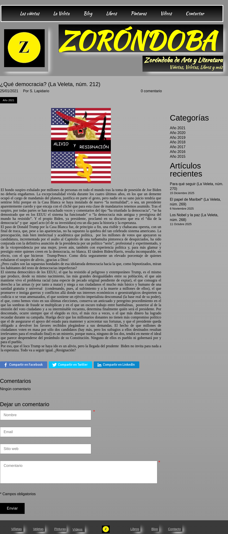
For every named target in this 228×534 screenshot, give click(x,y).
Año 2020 (178, 133)
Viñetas (16, 529)
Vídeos (78, 529)
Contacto (174, 529)
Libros (134, 529)
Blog (154, 529)
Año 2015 (178, 156)
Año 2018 (178, 142)
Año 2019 (178, 137)
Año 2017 (178, 147)
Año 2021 (178, 128)
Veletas (38, 529)
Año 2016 (178, 152)
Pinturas (60, 529)
